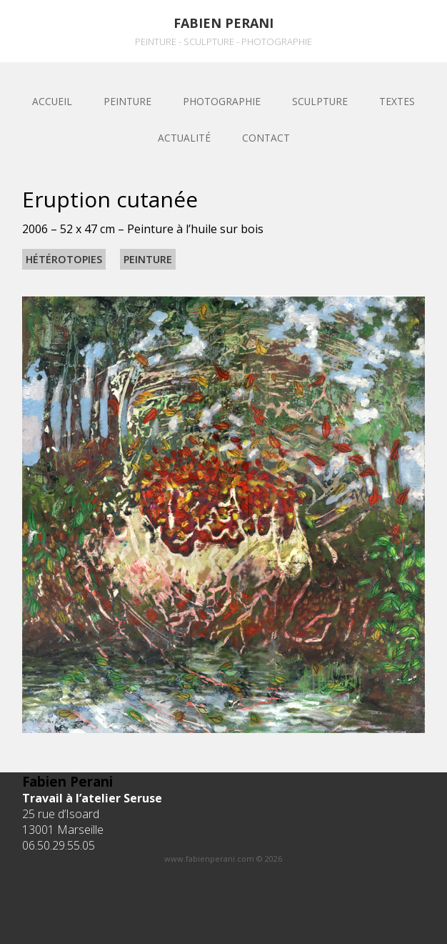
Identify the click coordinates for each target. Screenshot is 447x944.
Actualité (184, 137)
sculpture (320, 101)
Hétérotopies (64, 259)
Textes (397, 101)
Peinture (127, 101)
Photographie (222, 101)
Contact (266, 137)
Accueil (52, 101)
